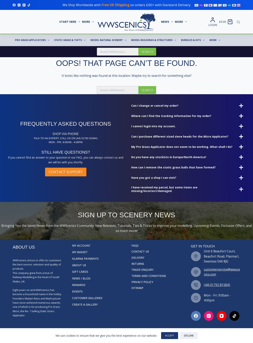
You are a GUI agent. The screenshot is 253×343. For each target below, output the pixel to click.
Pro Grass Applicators (33, 40)
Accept (169, 335)
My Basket (80, 252)
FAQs (135, 245)
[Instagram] (19, 5)
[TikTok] (28, 5)
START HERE (70, 21)
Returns (137, 264)
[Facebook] (14, 5)
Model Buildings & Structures (154, 40)
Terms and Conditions (148, 276)
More (88, 21)
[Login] (212, 21)
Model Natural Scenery (109, 40)
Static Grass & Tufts (70, 40)
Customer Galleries (87, 298)
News (167, 21)
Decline (189, 335)
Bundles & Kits (193, 40)
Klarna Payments (85, 258)
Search (147, 51)
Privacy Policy (142, 282)
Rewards (78, 285)
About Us (79, 265)
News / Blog (81, 278)
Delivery (137, 257)
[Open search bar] (238, 21)
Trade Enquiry (142, 270)
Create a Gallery (85, 304)
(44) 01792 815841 (217, 285)
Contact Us (140, 251)
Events (77, 291)
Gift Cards (80, 272)
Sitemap (137, 288)
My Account (81, 245)
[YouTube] (24, 5)
